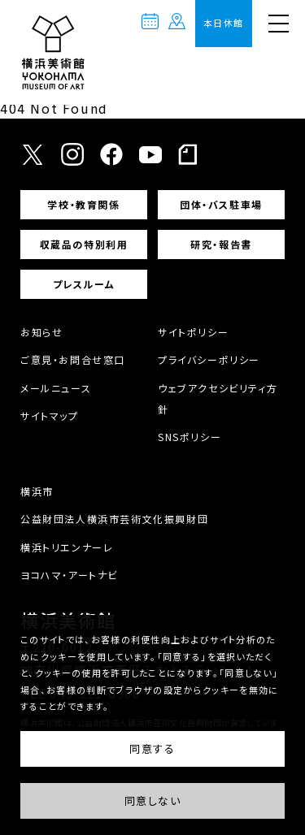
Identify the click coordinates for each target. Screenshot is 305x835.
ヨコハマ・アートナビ (69, 575)
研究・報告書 (221, 244)
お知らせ (41, 332)
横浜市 (37, 491)
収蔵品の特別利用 (84, 244)
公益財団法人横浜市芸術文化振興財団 (114, 519)
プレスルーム (84, 284)
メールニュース (55, 388)
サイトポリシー (193, 332)
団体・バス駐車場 (221, 204)
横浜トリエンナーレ (66, 547)
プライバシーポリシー (209, 359)
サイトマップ (49, 415)
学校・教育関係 (83, 204)
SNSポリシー (189, 436)
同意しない (152, 801)
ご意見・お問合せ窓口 (72, 359)
